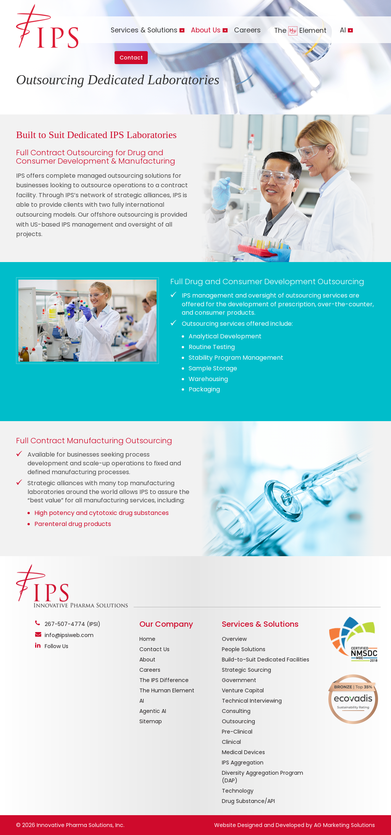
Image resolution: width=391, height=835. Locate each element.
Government (239, 680)
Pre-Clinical (237, 731)
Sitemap (150, 721)
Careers (247, 30)
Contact (131, 57)
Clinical (231, 742)
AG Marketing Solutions (344, 825)
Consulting (236, 711)
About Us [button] (206, 30)
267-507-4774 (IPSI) (72, 624)
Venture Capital (243, 690)
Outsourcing (238, 721)
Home (147, 639)
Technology (238, 791)
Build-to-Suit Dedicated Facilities (265, 659)
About (147, 659)
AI (141, 701)
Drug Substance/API (248, 801)
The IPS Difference (164, 680)
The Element (300, 30)
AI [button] (343, 30)
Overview (234, 639)
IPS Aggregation (242, 762)
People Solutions (243, 649)
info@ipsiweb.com (69, 635)
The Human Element (166, 690)
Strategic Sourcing (246, 670)
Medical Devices (243, 752)
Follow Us (56, 646)
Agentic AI (152, 711)
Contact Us (154, 649)
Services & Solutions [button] (144, 30)
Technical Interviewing (252, 701)
